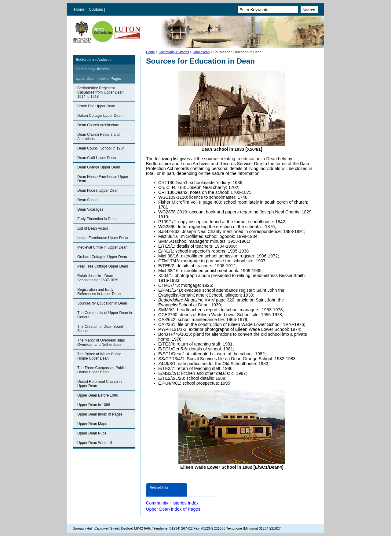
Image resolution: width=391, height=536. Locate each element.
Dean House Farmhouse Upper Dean (102, 179)
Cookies (96, 9)
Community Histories (174, 52)
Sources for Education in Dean (102, 303)
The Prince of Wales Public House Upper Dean (99, 356)
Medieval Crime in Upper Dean (102, 247)
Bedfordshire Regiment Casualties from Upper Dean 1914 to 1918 (100, 92)
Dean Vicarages (90, 209)
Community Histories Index (172, 503)
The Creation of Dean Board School (100, 328)
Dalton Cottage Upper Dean (99, 115)
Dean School (87, 200)
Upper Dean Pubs (91, 433)
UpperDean (201, 52)
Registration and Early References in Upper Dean (99, 291)
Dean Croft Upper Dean (96, 158)
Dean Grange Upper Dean (98, 167)
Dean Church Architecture (98, 125)
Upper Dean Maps (92, 424)
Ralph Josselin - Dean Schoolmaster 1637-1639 (97, 278)
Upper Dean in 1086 (93, 405)
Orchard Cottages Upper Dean (102, 257)
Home (79, 9)
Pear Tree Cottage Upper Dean (102, 266)
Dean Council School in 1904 (101, 148)
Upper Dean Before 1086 (97, 395)
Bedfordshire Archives (93, 59)
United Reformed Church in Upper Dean (99, 383)
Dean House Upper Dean (98, 190)
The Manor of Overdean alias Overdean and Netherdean (101, 342)
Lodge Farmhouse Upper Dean (102, 238)
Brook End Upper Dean (96, 106)
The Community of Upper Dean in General (104, 315)
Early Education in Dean (97, 219)
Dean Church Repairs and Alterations (98, 136)
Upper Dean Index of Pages (98, 78)
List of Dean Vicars (92, 228)
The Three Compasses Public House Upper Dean (101, 370)
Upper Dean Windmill (94, 443)
